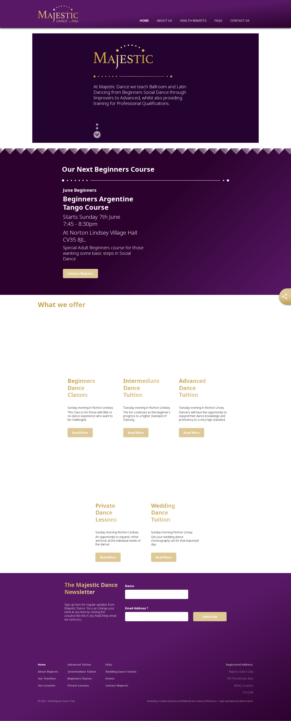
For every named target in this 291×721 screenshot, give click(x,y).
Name (129, 586)
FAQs (218, 20)
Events (110, 678)
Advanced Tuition (79, 664)
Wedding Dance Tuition (120, 671)
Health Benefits (193, 20)
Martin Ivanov (246, 701)
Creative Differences (206, 701)
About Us (164, 20)
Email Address (136, 608)
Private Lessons (78, 685)
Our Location (46, 685)
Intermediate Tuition (82, 671)
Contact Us (239, 20)
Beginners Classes (80, 678)
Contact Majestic (80, 273)
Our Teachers (47, 678)
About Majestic (48, 671)
